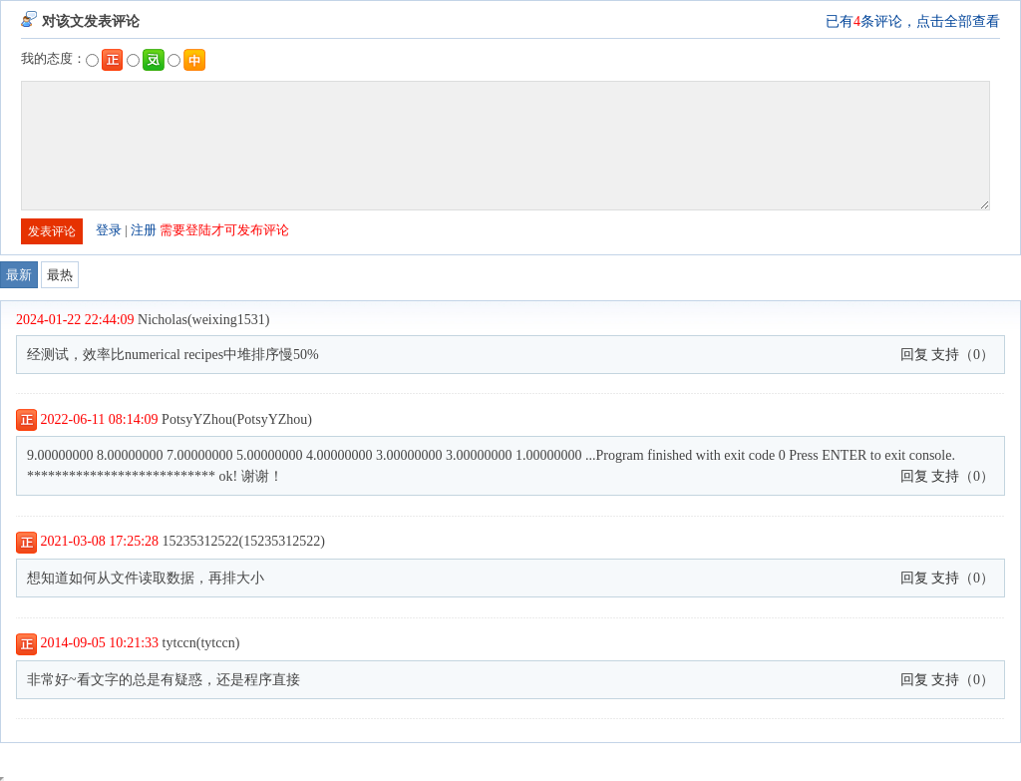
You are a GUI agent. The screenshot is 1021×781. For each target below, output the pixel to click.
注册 (144, 229)
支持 (945, 354)
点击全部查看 (958, 21)
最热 (60, 274)
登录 (109, 229)
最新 (19, 274)
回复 (914, 354)
